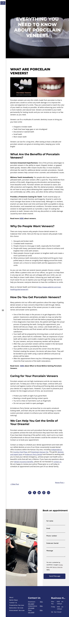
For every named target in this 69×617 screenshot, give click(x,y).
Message (49, 551)
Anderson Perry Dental (33, 454)
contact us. (57, 462)
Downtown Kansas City (39, 452)
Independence (56, 449)
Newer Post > (60, 482)
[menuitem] (18, 597)
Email (48, 528)
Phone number (51, 536)
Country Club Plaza (20, 452)
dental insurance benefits (23, 462)
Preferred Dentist (52, 543)
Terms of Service (57, 567)
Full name (49, 521)
